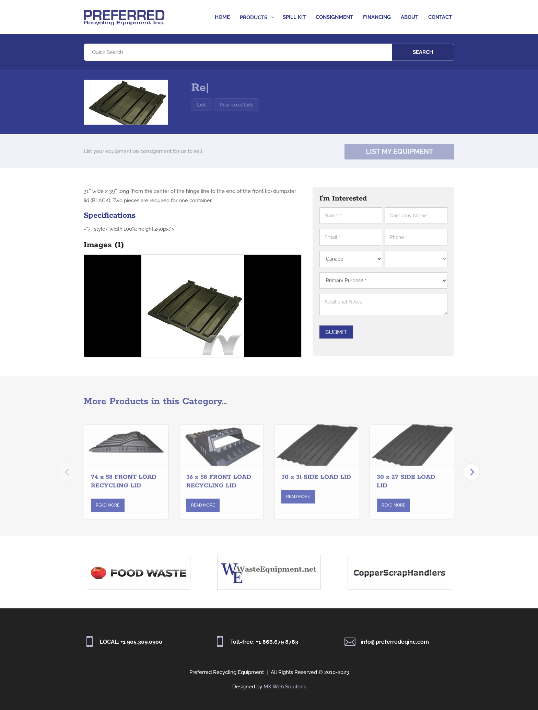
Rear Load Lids (251, 104)
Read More (107, 511)
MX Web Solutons (285, 687)
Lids (216, 104)
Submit (340, 332)
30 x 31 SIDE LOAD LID (316, 482)
